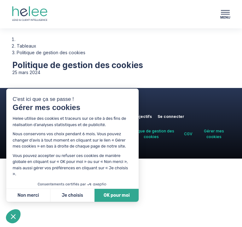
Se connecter (171, 116)
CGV (188, 133)
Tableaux (26, 46)
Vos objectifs (139, 116)
